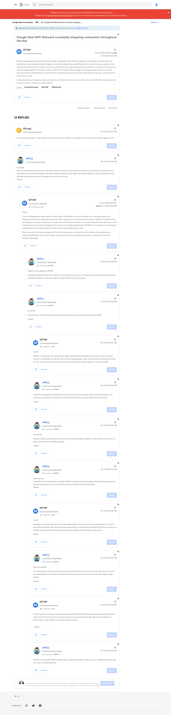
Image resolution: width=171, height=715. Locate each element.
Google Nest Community (24, 5)
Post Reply (107, 682)
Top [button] (18, 695)
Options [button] (154, 21)
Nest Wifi (45, 86)
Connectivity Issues (31, 86)
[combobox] (92, 4)
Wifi (37, 21)
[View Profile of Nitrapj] (27, 127)
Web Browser (56, 86)
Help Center (82, 27)
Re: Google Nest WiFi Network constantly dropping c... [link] (61, 21)
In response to (37, 205)
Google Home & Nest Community (60, 15)
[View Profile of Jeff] (28, 157)
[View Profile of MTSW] (27, 48)
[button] (19, 96)
